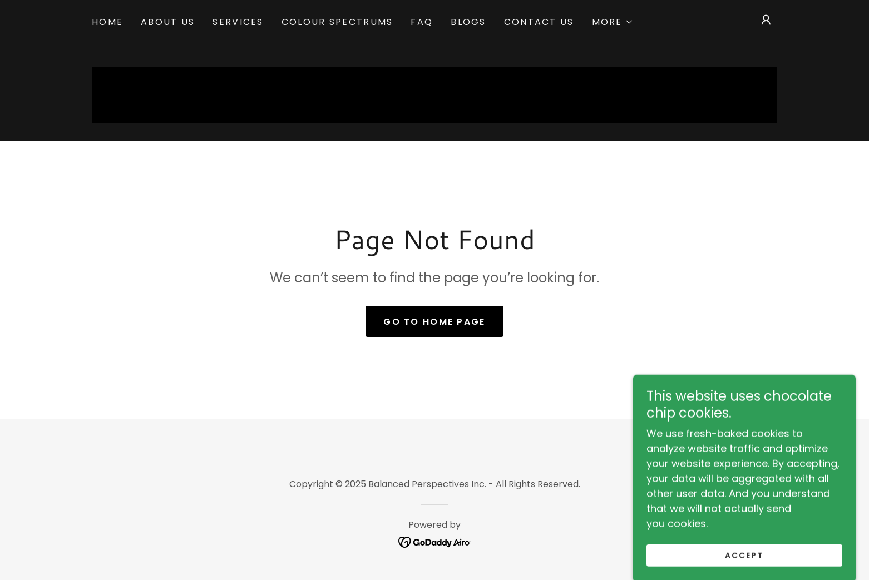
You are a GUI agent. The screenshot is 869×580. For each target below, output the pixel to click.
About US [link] (168, 22)
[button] (613, 22)
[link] (434, 541)
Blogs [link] (468, 22)
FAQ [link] (422, 22)
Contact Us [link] (539, 22)
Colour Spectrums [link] (337, 22)
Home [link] (107, 22)
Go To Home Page (434, 321)
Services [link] (238, 22)
